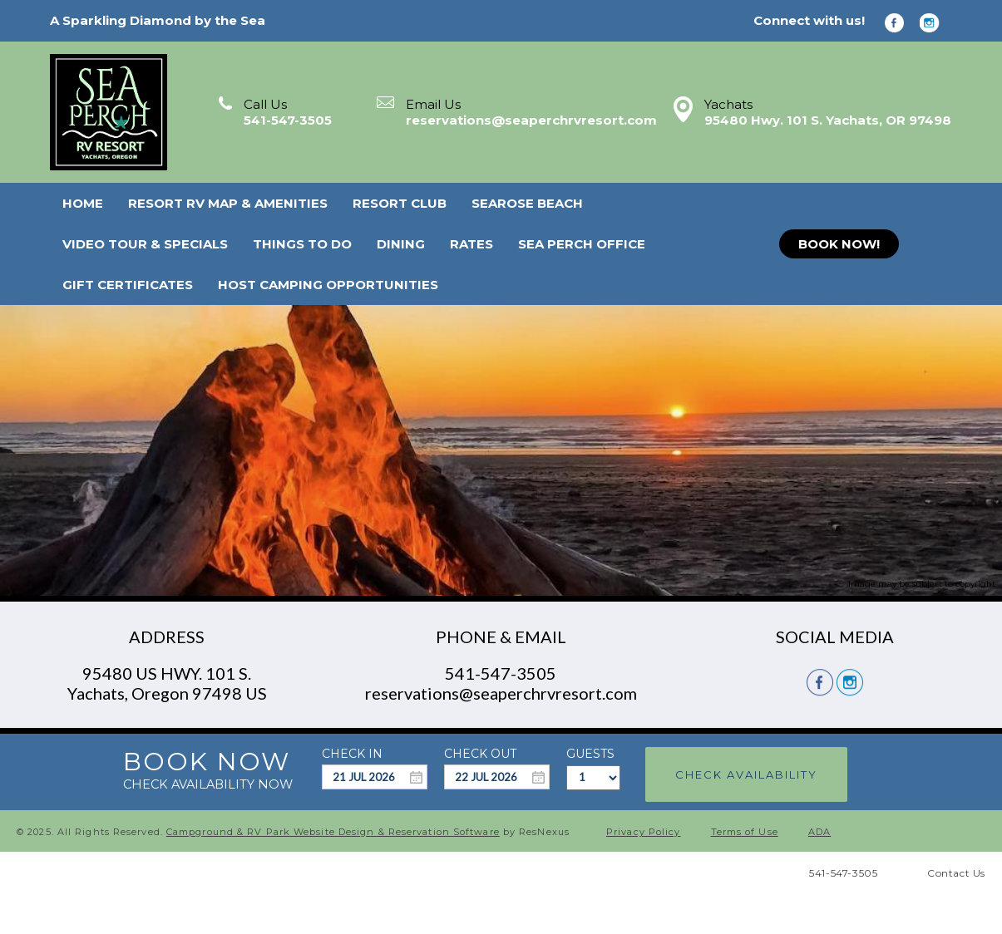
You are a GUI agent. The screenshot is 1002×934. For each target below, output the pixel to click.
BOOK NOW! (839, 244)
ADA (819, 832)
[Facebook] (900, 22)
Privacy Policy (643, 832)
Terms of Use (744, 832)
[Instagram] (935, 22)
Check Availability (746, 774)
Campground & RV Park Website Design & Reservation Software (333, 832)
